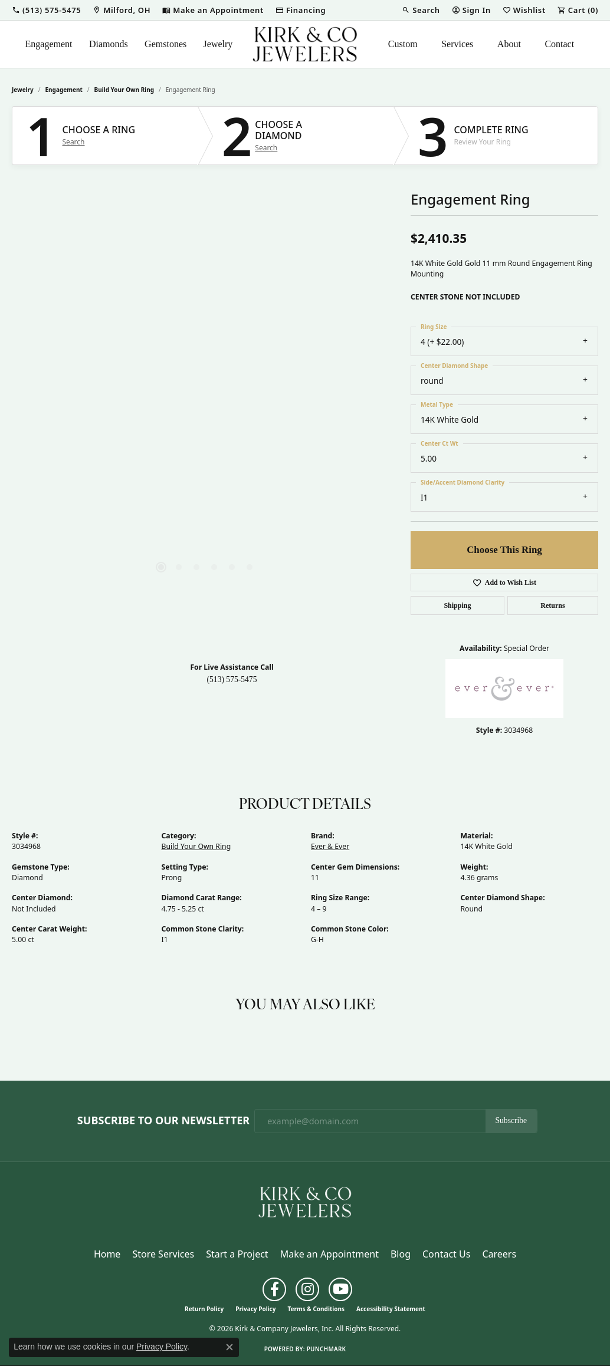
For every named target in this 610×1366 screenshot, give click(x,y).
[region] (205, 417)
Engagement (49, 44)
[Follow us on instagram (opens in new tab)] (307, 1289)
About (509, 44)
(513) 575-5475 (232, 679)
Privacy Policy (255, 1309)
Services (457, 44)
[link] (121, 10)
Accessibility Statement (390, 1309)
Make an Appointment (329, 1253)
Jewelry (218, 44)
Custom (403, 44)
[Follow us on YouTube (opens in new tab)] (340, 1289)
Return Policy (204, 1309)
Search (74, 142)
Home (107, 1253)
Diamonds (108, 44)
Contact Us (446, 1253)
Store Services (163, 1253)
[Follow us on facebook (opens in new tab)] (274, 1289)
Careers (499, 1253)
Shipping (457, 605)
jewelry (23, 89)
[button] (46, 10)
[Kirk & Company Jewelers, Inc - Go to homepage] (305, 1200)
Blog (401, 1253)
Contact (559, 44)
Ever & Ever (330, 846)
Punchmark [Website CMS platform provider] (326, 1349)
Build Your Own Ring (124, 89)
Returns (552, 605)
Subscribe (511, 1120)
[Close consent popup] (229, 1347)
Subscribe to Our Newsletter (163, 1120)
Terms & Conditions (316, 1309)
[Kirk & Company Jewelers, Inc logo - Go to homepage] (305, 44)
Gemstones (165, 44)
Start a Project (237, 1253)
